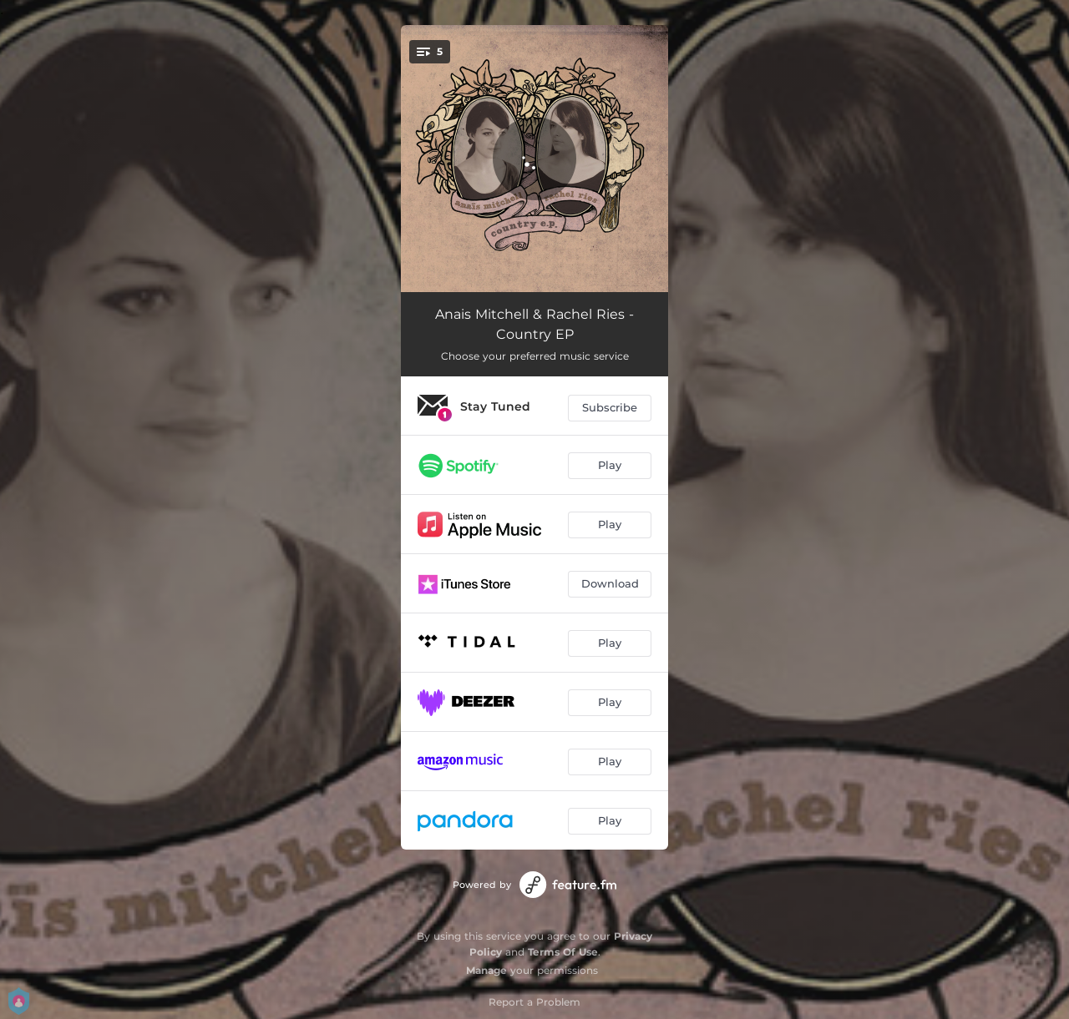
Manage (486, 970)
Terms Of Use (563, 952)
